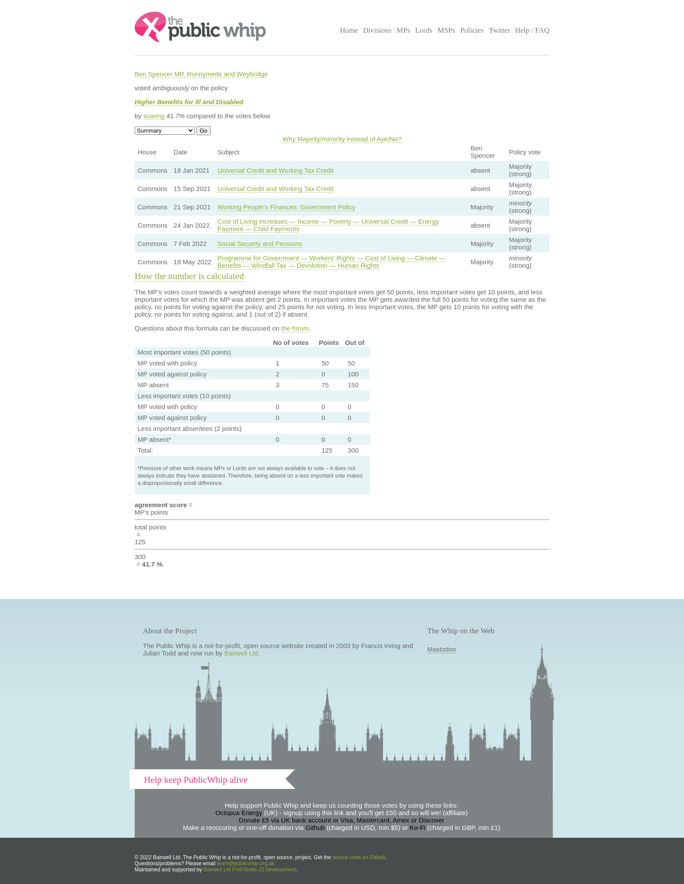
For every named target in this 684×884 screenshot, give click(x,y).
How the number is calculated (189, 276)
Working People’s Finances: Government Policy (287, 207)
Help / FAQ (532, 30)
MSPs (446, 30)
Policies (472, 30)
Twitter (499, 30)
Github (315, 827)
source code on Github (358, 857)
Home (349, 30)
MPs (403, 30)
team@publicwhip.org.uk (245, 863)
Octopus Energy (239, 812)
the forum (295, 328)
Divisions (377, 30)
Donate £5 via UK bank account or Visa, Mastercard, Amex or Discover (342, 820)
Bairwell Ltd (241, 653)
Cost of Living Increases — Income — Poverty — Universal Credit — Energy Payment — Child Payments (328, 225)
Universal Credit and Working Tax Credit (276, 170)
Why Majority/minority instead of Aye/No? (341, 139)
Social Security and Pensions (260, 243)
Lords (424, 30)
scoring (154, 115)
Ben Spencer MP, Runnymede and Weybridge (201, 74)
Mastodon (442, 649)
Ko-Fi (417, 827)
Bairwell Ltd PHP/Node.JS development (250, 870)
